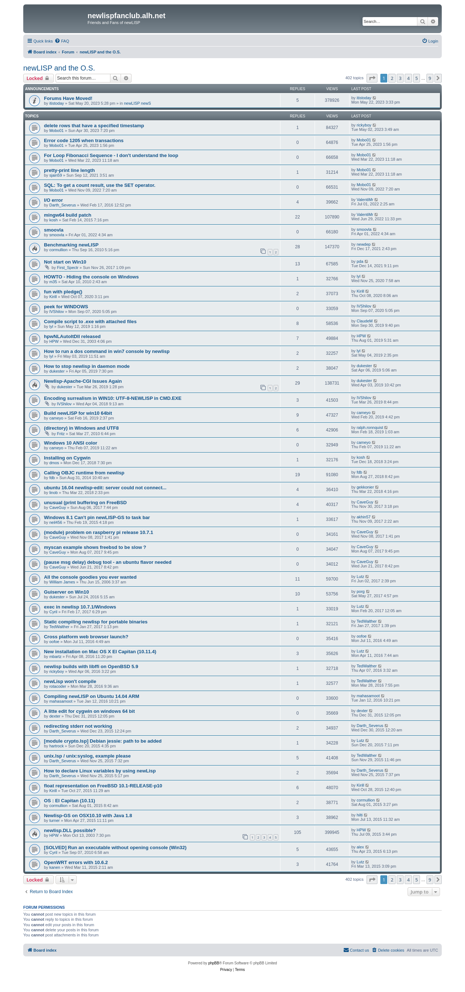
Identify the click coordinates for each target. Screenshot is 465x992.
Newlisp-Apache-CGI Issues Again (83, 381)
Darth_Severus (62, 205)
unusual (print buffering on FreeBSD (85, 502)
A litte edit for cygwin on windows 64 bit (89, 711)
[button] (372, 78)
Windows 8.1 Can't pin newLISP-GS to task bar (97, 517)
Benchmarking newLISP (71, 245)
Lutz (360, 576)
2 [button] (392, 78)
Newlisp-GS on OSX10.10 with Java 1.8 (88, 815)
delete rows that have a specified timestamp (94, 125)
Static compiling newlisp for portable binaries (95, 621)
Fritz (61, 433)
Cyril (53, 612)
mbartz (55, 656)
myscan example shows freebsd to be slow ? (95, 547)
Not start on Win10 (65, 262)
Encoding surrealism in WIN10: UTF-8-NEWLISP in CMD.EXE (113, 398)
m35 (53, 282)
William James (62, 582)
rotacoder (57, 686)
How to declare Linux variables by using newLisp (100, 771)
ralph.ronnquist (370, 427)
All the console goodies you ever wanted (90, 577)
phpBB (213, 963)
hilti (360, 815)
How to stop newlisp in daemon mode (87, 366)
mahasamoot (61, 701)
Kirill (53, 296)
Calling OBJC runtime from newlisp (84, 472)
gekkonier (365, 487)
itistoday (56, 103)
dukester (57, 371)
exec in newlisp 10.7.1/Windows (80, 607)
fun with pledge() (63, 291)
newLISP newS (137, 103)
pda (360, 261)
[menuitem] (61, 41)
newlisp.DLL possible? (70, 830)
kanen (54, 867)
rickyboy (364, 125)
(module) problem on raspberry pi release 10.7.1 (98, 532)
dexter (55, 716)
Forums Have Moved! (68, 98)
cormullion (58, 250)
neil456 (55, 522)
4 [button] (408, 78)
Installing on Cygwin (67, 458)
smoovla (54, 230)
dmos (54, 463)
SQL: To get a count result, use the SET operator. (99, 185)
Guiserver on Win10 (66, 592)
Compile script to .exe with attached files (90, 321)
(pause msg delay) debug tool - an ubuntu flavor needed (107, 562)
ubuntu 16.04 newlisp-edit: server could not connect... (105, 487)
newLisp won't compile (70, 681)
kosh (53, 220)
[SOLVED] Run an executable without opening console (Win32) (115, 847)
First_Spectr (67, 267)
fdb (52, 477)
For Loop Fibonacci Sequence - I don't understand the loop (111, 155)
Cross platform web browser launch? (86, 636)
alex (360, 847)
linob (53, 492)
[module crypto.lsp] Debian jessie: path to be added (103, 741)
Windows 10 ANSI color (70, 443)
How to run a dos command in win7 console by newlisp (107, 351)
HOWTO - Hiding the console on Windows (91, 277)
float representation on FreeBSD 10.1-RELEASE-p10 (103, 785)
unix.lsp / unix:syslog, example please (87, 756)
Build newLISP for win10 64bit (78, 413)
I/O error (53, 200)
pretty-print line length (69, 170)
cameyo (56, 418)
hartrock (56, 746)
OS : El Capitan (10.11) (69, 800)
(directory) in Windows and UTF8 (81, 428)
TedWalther (59, 626)
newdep (364, 244)
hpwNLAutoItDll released (72, 336)
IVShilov (56, 311)
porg (361, 591)
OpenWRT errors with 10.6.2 (76, 862)
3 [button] (400, 78)
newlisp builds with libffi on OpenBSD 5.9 (91, 666)
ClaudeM (365, 321)
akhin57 (364, 517)
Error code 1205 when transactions (84, 140)
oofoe (54, 641)
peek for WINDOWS (66, 306)
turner (54, 820)
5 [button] (416, 78)
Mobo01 (56, 130)
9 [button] (430, 78)
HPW (54, 341)
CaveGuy (57, 507)
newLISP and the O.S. (59, 68)
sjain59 (55, 175)
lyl (358, 276)
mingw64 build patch (67, 215)
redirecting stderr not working (78, 726)
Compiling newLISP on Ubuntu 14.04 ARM (91, 696)
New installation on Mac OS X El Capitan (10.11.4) (100, 651)
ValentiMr (365, 199)
